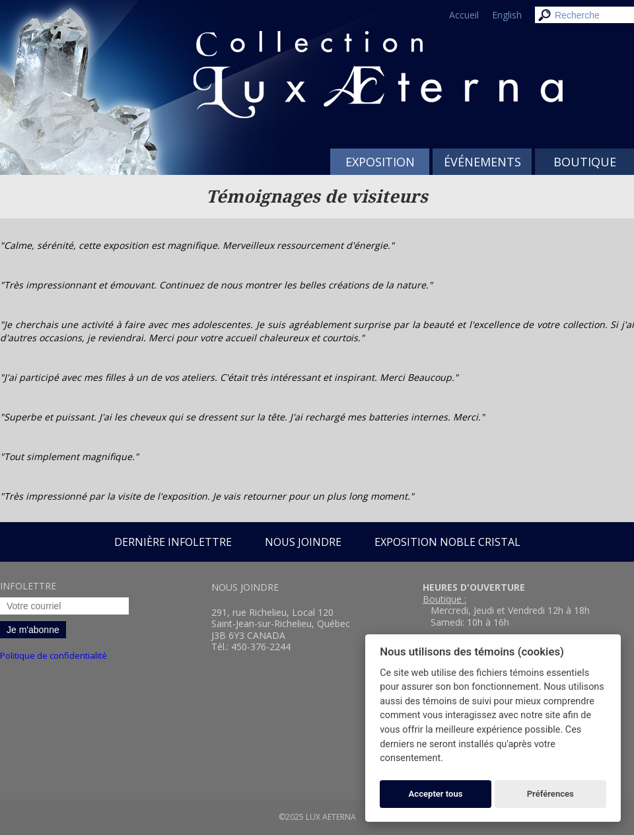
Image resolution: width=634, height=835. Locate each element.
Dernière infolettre (173, 542)
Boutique (584, 162)
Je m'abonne (33, 629)
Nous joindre (303, 542)
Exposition (380, 162)
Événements (482, 162)
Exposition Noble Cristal (447, 542)
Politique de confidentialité (53, 655)
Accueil (464, 15)
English (507, 15)
